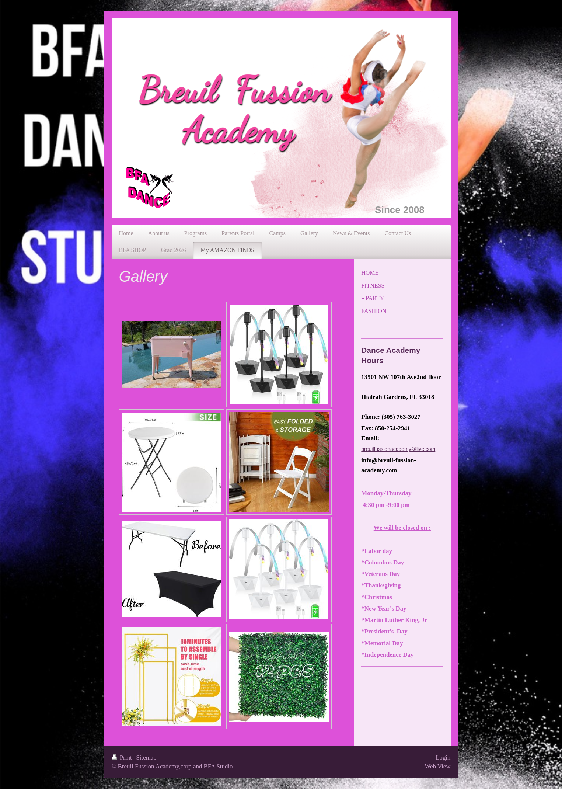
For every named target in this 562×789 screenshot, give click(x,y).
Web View (437, 766)
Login (443, 757)
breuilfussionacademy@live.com (398, 449)
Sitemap (146, 757)
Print (122, 757)
